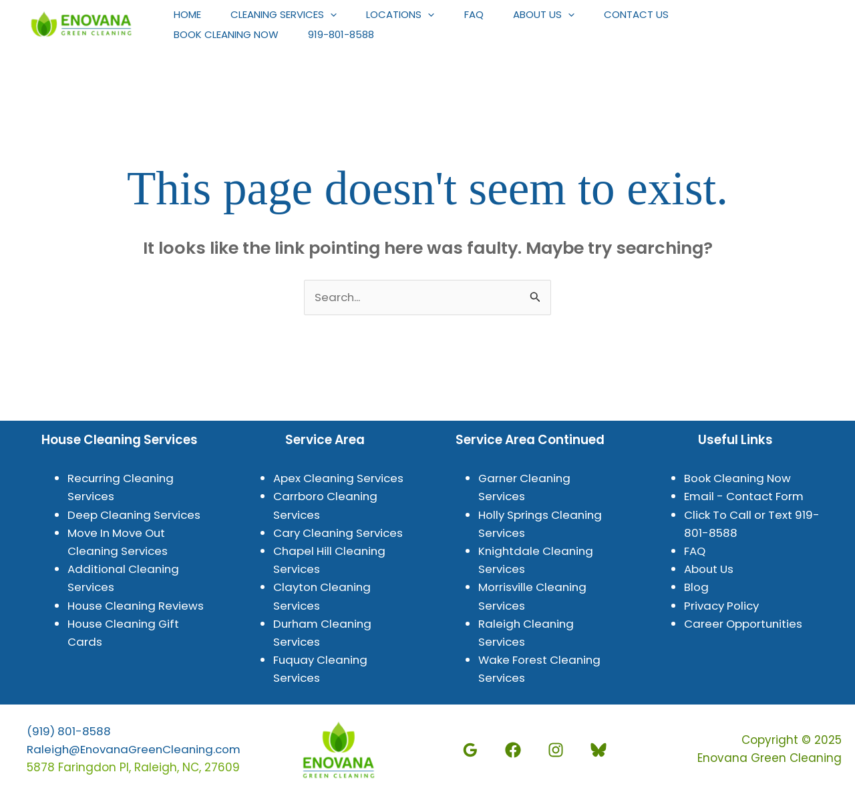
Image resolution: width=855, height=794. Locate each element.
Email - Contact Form (746, 497)
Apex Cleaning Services (340, 479)
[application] (336, 15)
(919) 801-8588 (69, 731)
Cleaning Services (289, 15)
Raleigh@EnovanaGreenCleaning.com (137, 749)
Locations (410, 15)
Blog (696, 588)
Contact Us (657, 14)
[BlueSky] (602, 751)
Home (189, 14)
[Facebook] (516, 751)
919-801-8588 (347, 34)
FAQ (487, 14)
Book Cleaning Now (228, 34)
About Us (561, 15)
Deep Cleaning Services (135, 515)
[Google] (474, 751)
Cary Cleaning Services (340, 533)
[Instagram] (559, 751)
